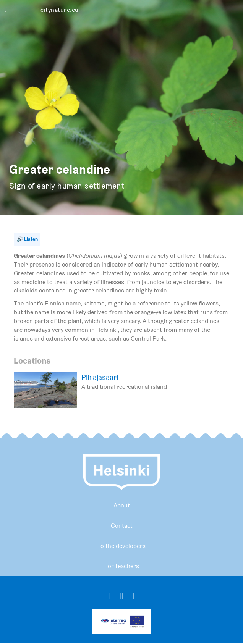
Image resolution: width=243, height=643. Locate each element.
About (121, 505)
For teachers (121, 566)
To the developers (121, 546)
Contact (122, 526)
